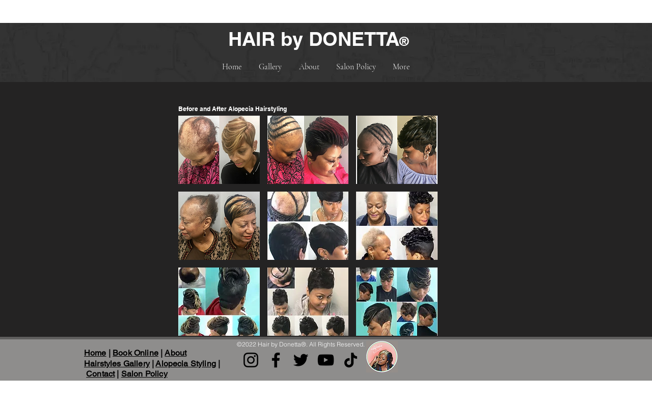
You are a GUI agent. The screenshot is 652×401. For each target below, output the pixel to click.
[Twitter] (301, 360)
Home (95, 353)
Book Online (135, 353)
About (175, 353)
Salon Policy (144, 374)
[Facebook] (276, 360)
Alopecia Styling (185, 363)
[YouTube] (326, 360)
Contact (100, 374)
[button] (219, 150)
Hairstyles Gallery (117, 363)
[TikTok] (351, 360)
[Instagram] (251, 360)
